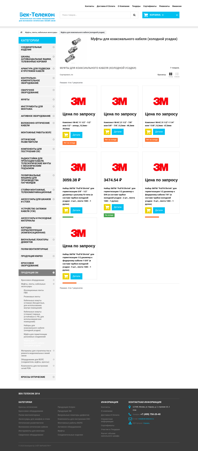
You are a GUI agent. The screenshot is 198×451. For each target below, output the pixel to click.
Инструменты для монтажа (31, 431)
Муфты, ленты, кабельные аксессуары (41, 32)
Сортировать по (66, 75)
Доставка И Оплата (110, 415)
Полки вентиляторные (29, 415)
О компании (123, 6)
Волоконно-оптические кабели (33, 427)
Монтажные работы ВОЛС (70, 423)
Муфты (61, 431)
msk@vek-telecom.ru (146, 419)
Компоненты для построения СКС (74, 419)
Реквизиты (164, 6)
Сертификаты (149, 6)
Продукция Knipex (66, 407)
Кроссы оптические (28, 407)
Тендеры (136, 6)
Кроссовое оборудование (31, 411)
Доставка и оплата (106, 6)
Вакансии (177, 6)
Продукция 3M (65, 411)
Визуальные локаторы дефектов (73, 415)
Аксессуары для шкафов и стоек (34, 419)
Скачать (146, 423)
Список (176, 75)
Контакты (89, 6)
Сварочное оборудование (31, 435)
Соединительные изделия (70, 435)
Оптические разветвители (31, 423)
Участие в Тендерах (110, 429)
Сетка (171, 75)
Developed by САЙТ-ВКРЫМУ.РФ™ (37, 446)
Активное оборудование (69, 427)
